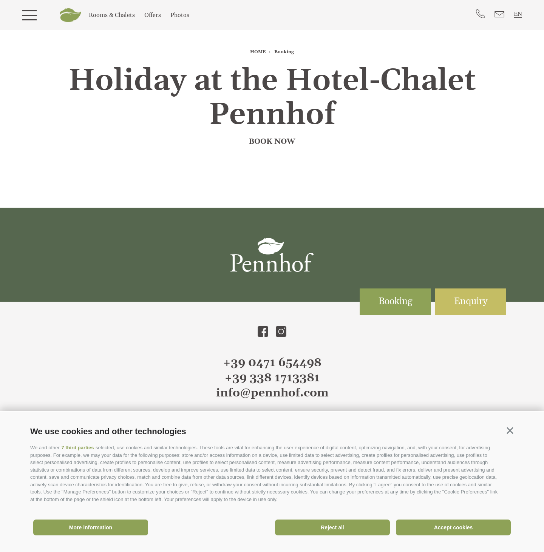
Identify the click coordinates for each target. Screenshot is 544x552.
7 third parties (77, 447)
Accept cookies (453, 527)
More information (90, 527)
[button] (510, 430)
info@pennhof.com (272, 393)
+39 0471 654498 (272, 363)
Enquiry (470, 302)
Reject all (332, 527)
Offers (152, 15)
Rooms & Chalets (112, 15)
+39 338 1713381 (272, 378)
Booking (396, 302)
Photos (179, 15)
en (518, 14)
